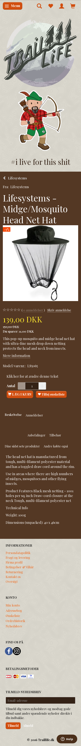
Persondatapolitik (18, 553)
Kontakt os (13, 577)
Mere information (16, 355)
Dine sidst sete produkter (22, 446)
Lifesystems (19, 187)
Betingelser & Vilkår (20, 567)
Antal (11, 386)
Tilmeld (13, 726)
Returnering (14, 572)
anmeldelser (33, 310)
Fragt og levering (18, 557)
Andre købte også (56, 446)
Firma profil (14, 562)
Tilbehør (55, 435)
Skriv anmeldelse (59, 310)
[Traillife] (40, 52)
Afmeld (28, 726)
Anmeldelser (34, 415)
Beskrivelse (13, 414)
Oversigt (12, 581)
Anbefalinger (36, 435)
